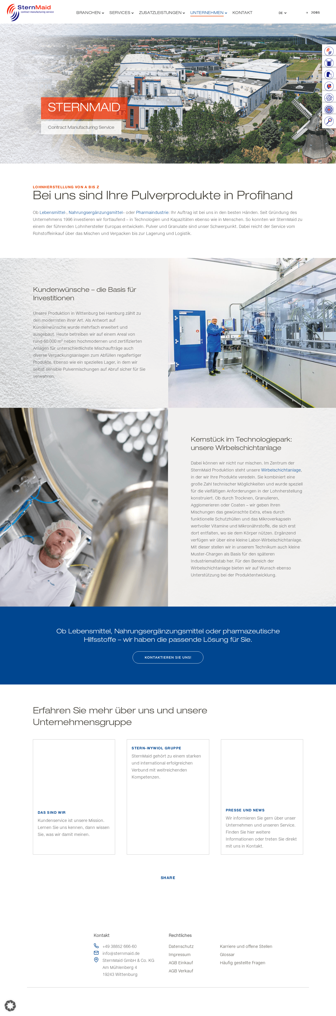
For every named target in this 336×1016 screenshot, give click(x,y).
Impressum (180, 954)
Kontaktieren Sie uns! (168, 657)
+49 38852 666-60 (120, 946)
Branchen (88, 13)
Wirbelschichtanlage (281, 470)
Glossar (227, 954)
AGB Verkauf (181, 970)
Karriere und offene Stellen (246, 946)
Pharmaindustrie (152, 212)
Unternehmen (206, 13)
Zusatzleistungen (160, 13)
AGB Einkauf (181, 962)
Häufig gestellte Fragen (242, 962)
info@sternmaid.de (121, 953)
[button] (10, 1005)
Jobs (312, 12)
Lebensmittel (52, 212)
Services (120, 13)
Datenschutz (181, 946)
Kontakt (243, 13)
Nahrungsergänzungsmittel (96, 212)
